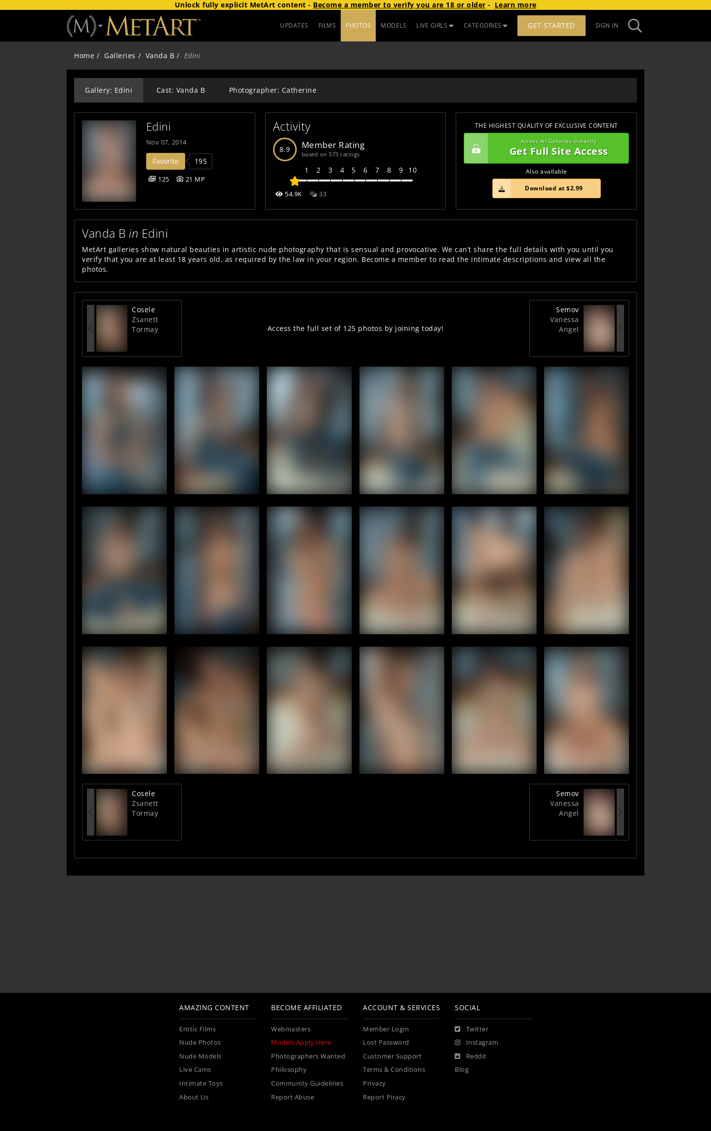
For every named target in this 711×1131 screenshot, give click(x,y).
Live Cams (195, 1069)
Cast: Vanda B (181, 90)
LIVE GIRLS (435, 25)
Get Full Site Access (544, 148)
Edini (158, 126)
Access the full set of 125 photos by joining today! (356, 328)
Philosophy (289, 1069)
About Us (193, 1097)
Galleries (120, 55)
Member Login (386, 1029)
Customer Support (392, 1056)
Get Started (551, 25)
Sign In (607, 25)
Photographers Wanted (308, 1056)
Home (84, 55)
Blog (462, 1069)
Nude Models (200, 1056)
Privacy (374, 1083)
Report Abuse (292, 1097)
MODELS (393, 25)
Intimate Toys (201, 1083)
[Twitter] (471, 1029)
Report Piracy (384, 1097)
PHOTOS (358, 25)
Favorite (166, 161)
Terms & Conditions (394, 1069)
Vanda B (160, 55)
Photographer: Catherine (273, 90)
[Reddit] (471, 1056)
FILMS (327, 25)
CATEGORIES (486, 25)
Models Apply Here (301, 1042)
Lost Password (386, 1042)
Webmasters (291, 1029)
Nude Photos (200, 1042)
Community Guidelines (307, 1083)
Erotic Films (197, 1029)
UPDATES (294, 25)
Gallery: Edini (108, 90)
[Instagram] (476, 1042)
